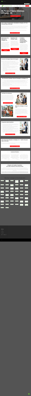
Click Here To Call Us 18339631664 (5, 50)
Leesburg (7, 197)
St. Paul (12, 197)
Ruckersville (2, 207)
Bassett (22, 184)
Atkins (2, 194)
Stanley (17, 204)
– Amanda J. (8, 159)
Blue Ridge (16, 194)
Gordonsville (17, 184)
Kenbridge (7, 204)
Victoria (7, 191)
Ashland (2, 184)
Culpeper (16, 191)
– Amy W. (27, 159)
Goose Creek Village (17, 181)
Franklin (21, 197)
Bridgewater (12, 180)
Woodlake (26, 180)
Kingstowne (21, 191)
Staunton (21, 194)
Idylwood (7, 184)
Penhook (2, 204)
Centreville (2, 180)
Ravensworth (7, 207)
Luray (2, 197)
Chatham (12, 191)
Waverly (12, 204)
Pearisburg (26, 194)
